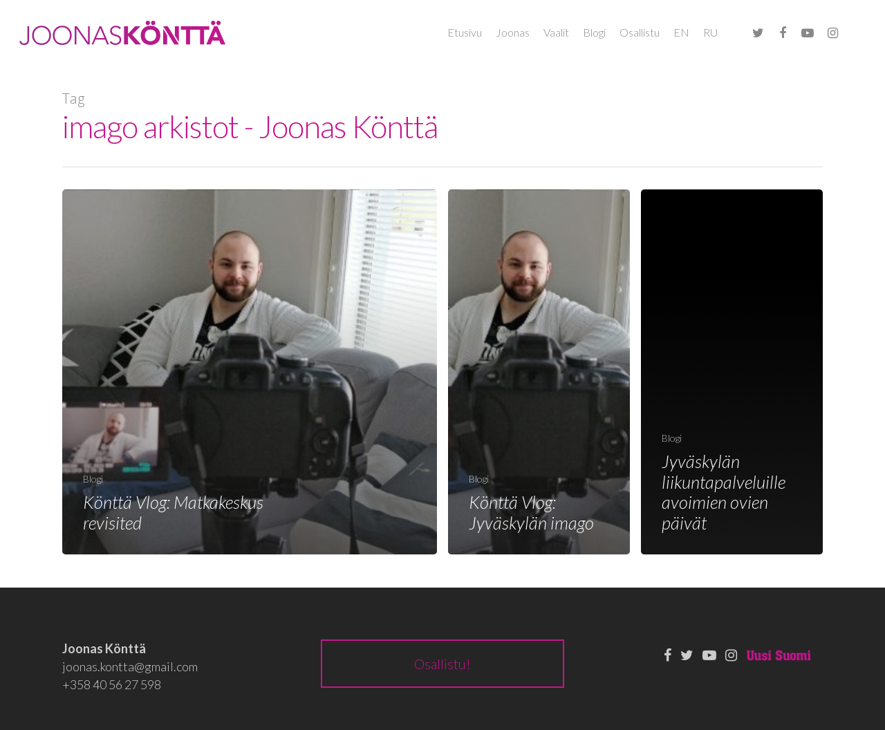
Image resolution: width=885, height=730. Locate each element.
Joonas (513, 32)
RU (710, 32)
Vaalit (556, 32)
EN (681, 32)
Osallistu (640, 32)
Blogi (594, 32)
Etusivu (464, 32)
